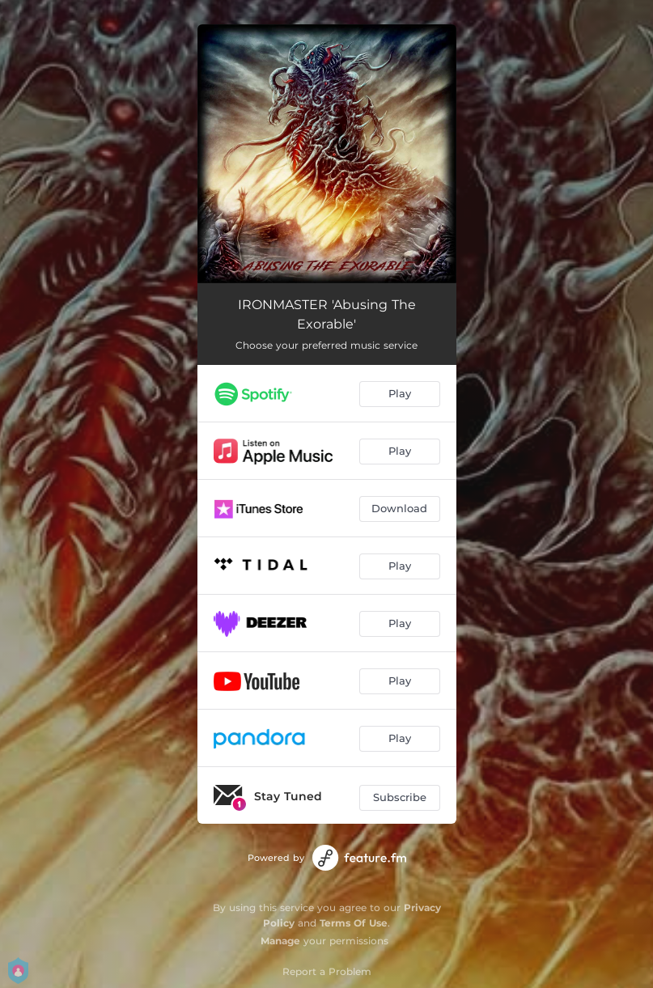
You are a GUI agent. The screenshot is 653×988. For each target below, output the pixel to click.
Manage (280, 941)
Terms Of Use (354, 923)
